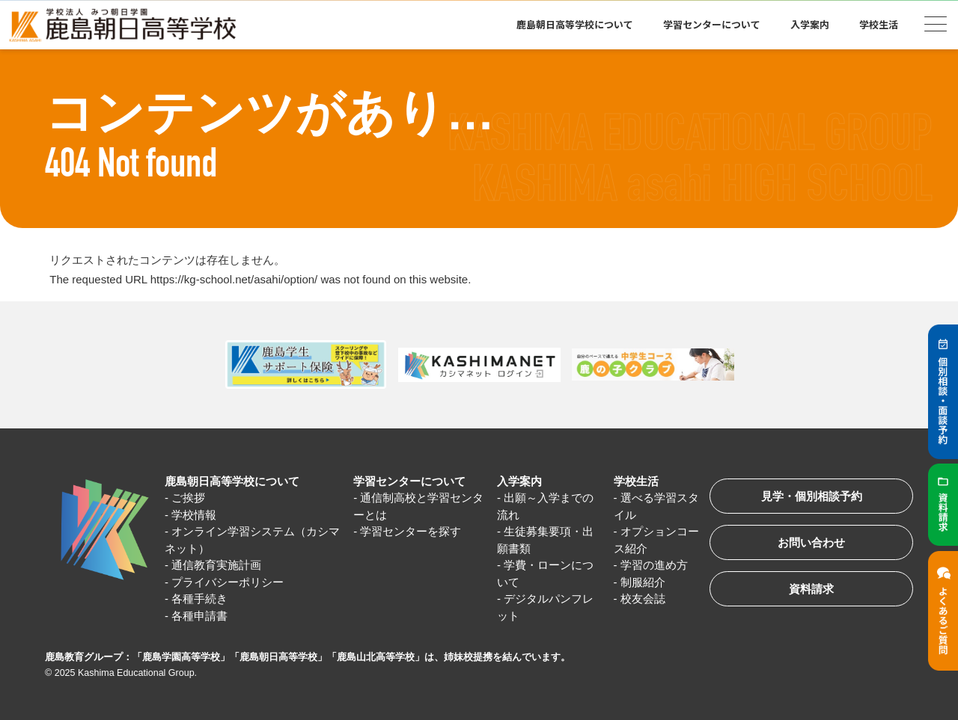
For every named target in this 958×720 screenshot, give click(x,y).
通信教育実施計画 (216, 565)
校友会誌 (642, 598)
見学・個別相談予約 (811, 496)
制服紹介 (642, 582)
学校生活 (878, 24)
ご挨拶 (188, 497)
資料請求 (811, 588)
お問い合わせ (811, 542)
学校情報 (193, 514)
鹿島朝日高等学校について (574, 24)
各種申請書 (199, 615)
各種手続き (199, 598)
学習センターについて (711, 24)
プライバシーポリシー (227, 582)
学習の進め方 (654, 565)
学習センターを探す (410, 531)
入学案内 (809, 24)
